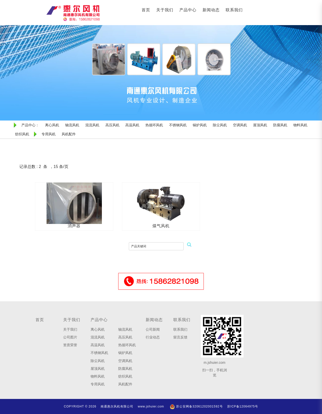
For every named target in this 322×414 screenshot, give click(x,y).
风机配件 (125, 384)
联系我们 (234, 10)
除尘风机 (98, 361)
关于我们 (164, 10)
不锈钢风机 (99, 353)
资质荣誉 (70, 345)
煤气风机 (161, 226)
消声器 (74, 226)
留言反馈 (180, 337)
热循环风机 (127, 345)
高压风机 (125, 337)
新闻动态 (211, 10)
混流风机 (98, 337)
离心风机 (98, 329)
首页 (146, 10)
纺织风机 (125, 376)
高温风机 (98, 345)
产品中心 (187, 10)
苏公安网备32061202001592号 (196, 406)
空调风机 (125, 361)
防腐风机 (125, 369)
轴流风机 (125, 329)
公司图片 (70, 337)
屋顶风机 (98, 369)
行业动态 (153, 337)
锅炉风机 (125, 353)
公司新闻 (153, 329)
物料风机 (98, 376)
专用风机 (98, 384)
